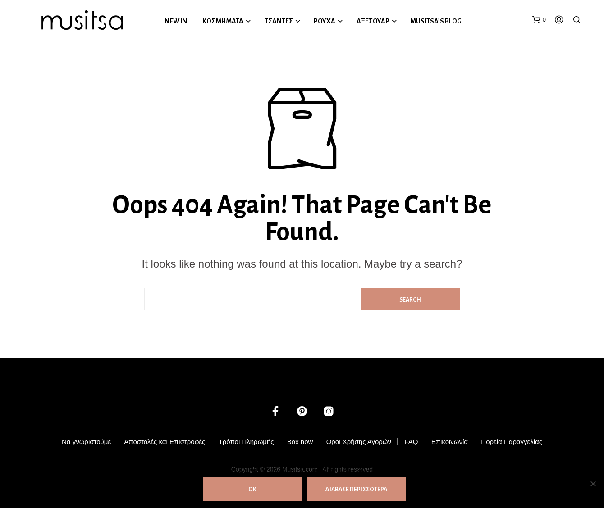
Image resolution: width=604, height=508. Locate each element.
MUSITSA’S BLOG (436, 21)
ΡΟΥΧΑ (324, 21)
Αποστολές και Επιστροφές (164, 441)
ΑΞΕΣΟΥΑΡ (373, 21)
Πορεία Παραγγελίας (511, 441)
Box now (300, 441)
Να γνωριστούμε (86, 441)
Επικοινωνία (449, 441)
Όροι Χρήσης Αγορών (358, 441)
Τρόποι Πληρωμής (246, 441)
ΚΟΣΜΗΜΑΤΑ (222, 21)
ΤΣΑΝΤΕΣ (279, 21)
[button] (539, 19)
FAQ (411, 441)
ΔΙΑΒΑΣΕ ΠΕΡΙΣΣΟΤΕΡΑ (356, 489)
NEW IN (176, 21)
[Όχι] (592, 483)
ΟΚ (252, 489)
